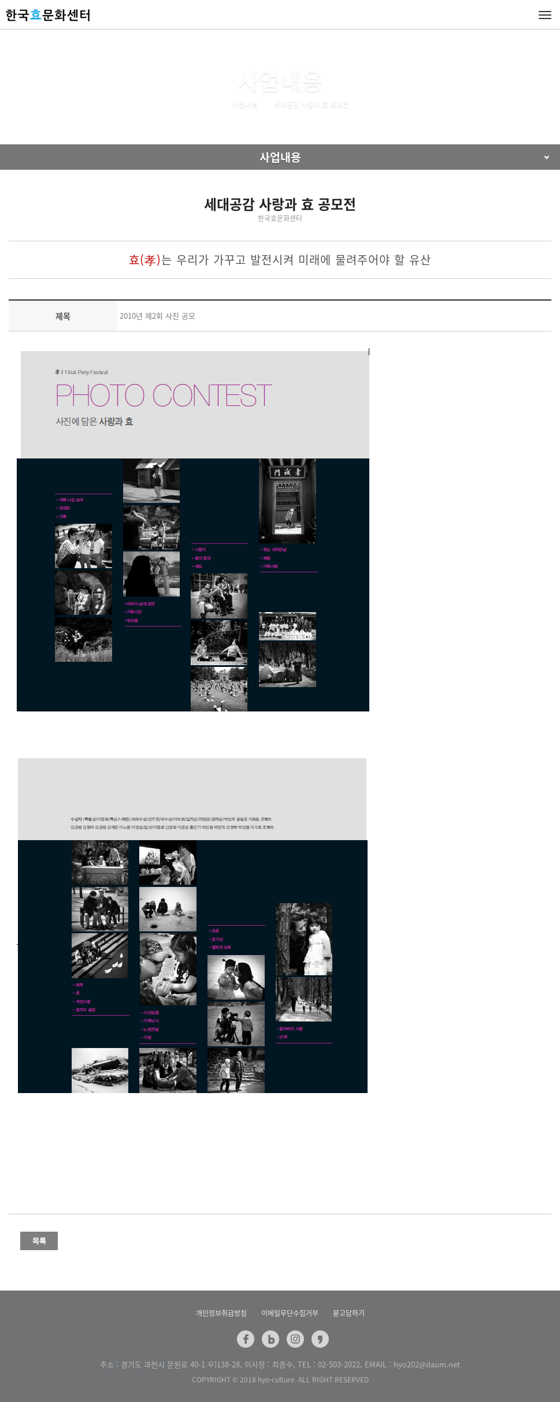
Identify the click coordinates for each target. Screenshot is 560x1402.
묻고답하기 (349, 1313)
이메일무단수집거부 (289, 1313)
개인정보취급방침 (221, 1313)
